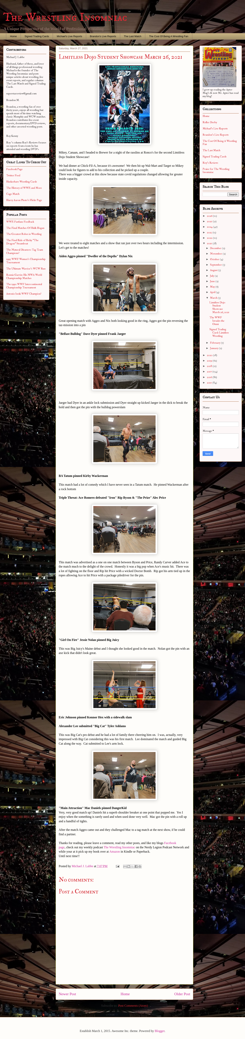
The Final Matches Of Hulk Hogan (25, 228)
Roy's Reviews (210, 162)
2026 (210, 216)
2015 (209, 382)
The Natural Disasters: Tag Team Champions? (24, 251)
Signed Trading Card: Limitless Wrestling (219, 333)
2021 (210, 243)
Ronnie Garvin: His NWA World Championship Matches (24, 276)
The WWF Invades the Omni (216, 321)
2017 (209, 371)
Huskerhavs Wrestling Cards (21, 181)
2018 (210, 366)
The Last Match (132, 36)
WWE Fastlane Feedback (20, 221)
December (216, 248)
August (214, 270)
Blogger (159, 1031)
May (212, 286)
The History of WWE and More (24, 188)
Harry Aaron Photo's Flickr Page (24, 200)
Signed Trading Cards (36, 36)
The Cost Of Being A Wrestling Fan (168, 36)
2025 (210, 221)
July (212, 275)
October (215, 259)
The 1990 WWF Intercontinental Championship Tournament (24, 286)
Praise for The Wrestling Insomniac (216, 170)
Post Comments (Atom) (133, 1005)
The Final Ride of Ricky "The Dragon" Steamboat (22, 242)
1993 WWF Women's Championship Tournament (26, 260)
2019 (210, 360)
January (214, 348)
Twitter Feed (13, 175)
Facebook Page (14, 169)
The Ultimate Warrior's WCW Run (26, 268)
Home (13, 36)
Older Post (182, 994)
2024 (210, 226)
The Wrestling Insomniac (65, 17)
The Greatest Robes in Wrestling (24, 234)
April (213, 292)
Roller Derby (210, 122)
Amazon (114, 851)
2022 (210, 238)
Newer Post (67, 994)
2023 (210, 232)
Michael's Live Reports (69, 36)
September (216, 264)
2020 (210, 355)
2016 (210, 377)
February (215, 342)
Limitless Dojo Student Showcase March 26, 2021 (219, 307)
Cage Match (12, 194)
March (214, 297)
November (216, 253)
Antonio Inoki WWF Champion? (23, 293)
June (212, 281)
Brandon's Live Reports (103, 36)
